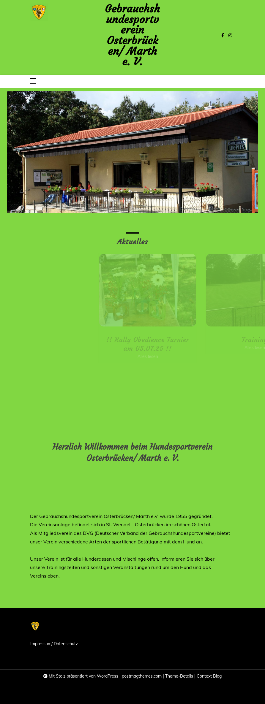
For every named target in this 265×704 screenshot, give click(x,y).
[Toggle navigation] (33, 81)
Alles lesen (157, 356)
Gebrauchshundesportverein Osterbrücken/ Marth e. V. (132, 35)
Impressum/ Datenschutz (54, 643)
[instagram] (230, 35)
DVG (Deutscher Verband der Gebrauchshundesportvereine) (149, 533)
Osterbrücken (150, 524)
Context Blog (209, 676)
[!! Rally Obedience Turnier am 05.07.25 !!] (157, 290)
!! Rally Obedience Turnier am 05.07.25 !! (157, 344)
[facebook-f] (222, 35)
